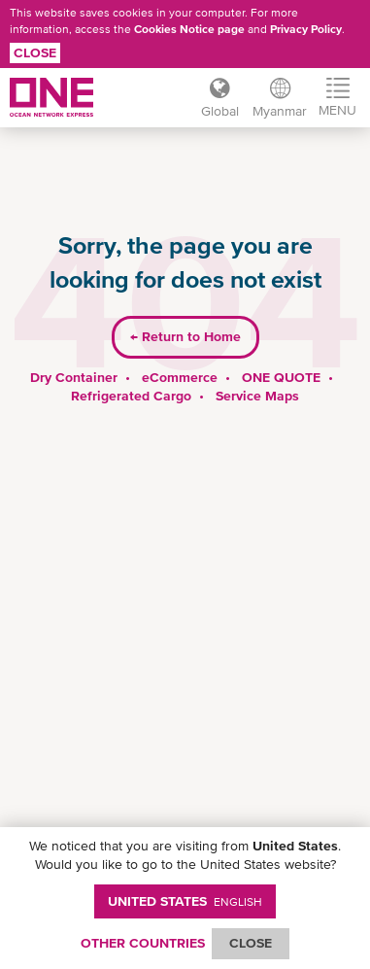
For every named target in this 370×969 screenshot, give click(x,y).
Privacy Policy (306, 29)
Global (220, 111)
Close (35, 52)
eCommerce (180, 377)
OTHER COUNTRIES (143, 943)
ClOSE (250, 943)
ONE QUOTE (281, 377)
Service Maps (257, 395)
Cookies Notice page (189, 29)
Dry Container (74, 377)
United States (185, 901)
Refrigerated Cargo (131, 395)
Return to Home (185, 336)
